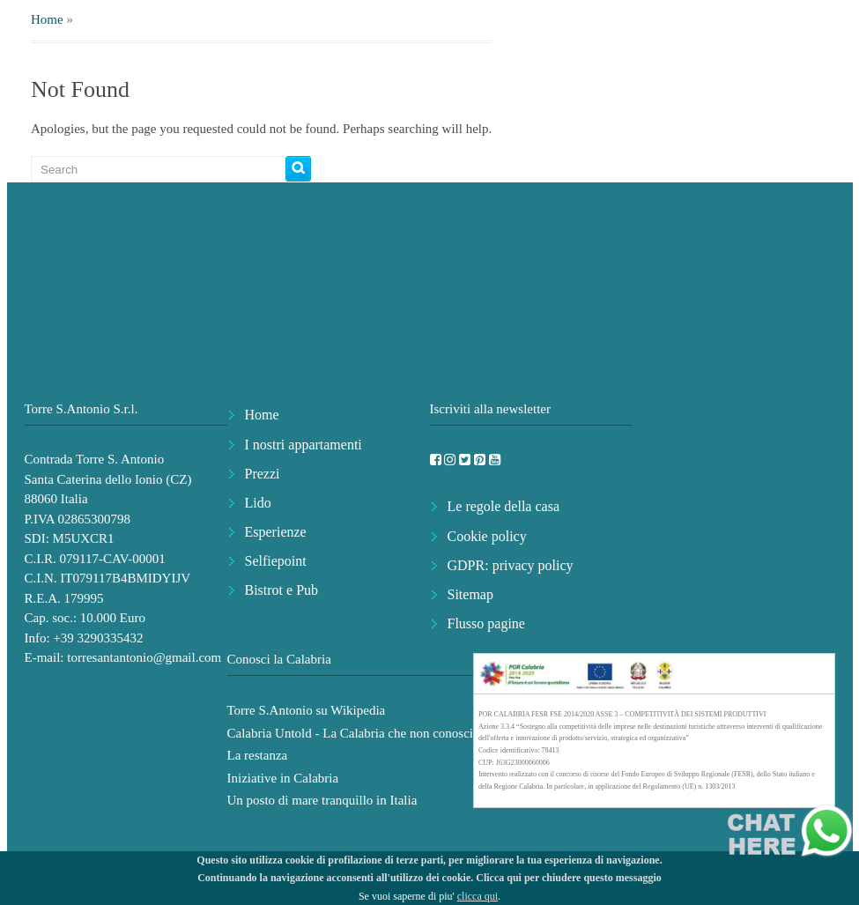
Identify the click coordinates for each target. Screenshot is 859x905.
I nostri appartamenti (303, 444)
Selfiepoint (276, 560)
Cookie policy (487, 536)
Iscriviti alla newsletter (490, 409)
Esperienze (276, 531)
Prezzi (262, 473)
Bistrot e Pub (282, 589)
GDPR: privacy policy (511, 565)
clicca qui (477, 896)
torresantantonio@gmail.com (144, 657)
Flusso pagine (486, 623)
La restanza (257, 755)
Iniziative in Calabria (283, 778)
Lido (258, 502)
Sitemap (470, 594)
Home (47, 19)
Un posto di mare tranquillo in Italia (322, 800)
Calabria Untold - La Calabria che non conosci (350, 733)
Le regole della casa (503, 506)
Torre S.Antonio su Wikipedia (306, 710)
